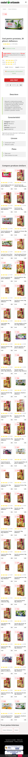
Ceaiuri (4, 9)
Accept (20, 755)
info (12, 188)
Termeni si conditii (11, 740)
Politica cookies (18, 741)
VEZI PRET (14, 80)
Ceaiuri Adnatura (12, 9)
